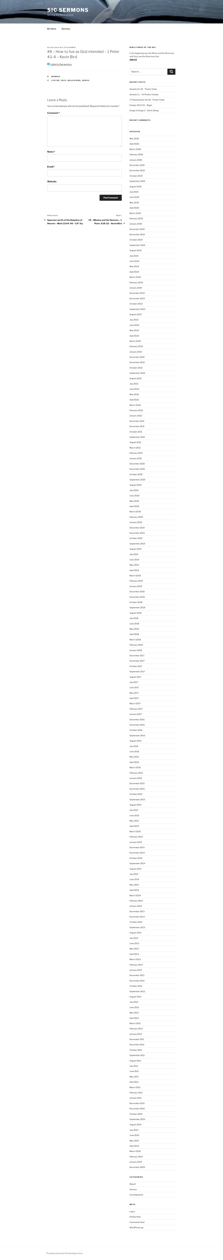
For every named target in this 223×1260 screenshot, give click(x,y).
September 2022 (137, 373)
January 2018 (136, 650)
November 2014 (137, 852)
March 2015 (135, 831)
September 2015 (137, 799)
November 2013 (137, 916)
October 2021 (136, 432)
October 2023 (136, 303)
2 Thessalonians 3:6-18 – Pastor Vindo (147, 100)
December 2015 (137, 783)
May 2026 (134, 138)
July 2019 (134, 554)
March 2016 (135, 767)
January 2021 (136, 458)
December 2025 (137, 165)
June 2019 (134, 559)
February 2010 (136, 1156)
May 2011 (134, 1076)
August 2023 (136, 314)
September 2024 (137, 245)
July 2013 (134, 938)
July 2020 (134, 490)
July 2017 (134, 682)
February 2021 (136, 453)
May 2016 (134, 757)
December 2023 (137, 293)
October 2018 (136, 602)
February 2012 (136, 1028)
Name (51, 151)
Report (133, 1184)
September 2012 (137, 991)
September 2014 (137, 863)
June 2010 (134, 1135)
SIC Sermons (68, 10)
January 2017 (136, 714)
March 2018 (135, 639)
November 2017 (137, 661)
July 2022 (134, 383)
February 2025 (136, 218)
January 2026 (136, 160)
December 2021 (137, 421)
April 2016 (134, 762)
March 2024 (135, 277)
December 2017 (137, 655)
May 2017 (134, 693)
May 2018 (134, 629)
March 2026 (135, 149)
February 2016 (136, 773)
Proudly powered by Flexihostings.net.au (64, 1253)
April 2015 (134, 826)
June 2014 (134, 879)
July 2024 (134, 256)
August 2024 (136, 250)
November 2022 (137, 362)
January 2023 (136, 352)
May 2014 (134, 885)
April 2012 (134, 1018)
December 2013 (137, 911)
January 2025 (136, 224)
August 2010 (136, 1124)
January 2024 (136, 288)
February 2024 (136, 282)
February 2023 (136, 346)
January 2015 (136, 842)
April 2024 (134, 272)
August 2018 (135, 613)
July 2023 (134, 319)
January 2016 (136, 778)
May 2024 (134, 266)
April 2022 (134, 399)
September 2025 (137, 181)
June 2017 (134, 687)
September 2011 (137, 1055)
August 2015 (135, 805)
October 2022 (136, 367)
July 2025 (134, 192)
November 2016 (137, 725)
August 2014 (135, 869)
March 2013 (135, 959)
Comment (53, 113)
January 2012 (136, 1034)
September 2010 (137, 1119)
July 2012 (134, 1002)
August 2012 (135, 996)
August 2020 (136, 485)
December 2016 (137, 719)
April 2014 (134, 890)
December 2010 (137, 1103)
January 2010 (136, 1162)
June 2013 (134, 943)
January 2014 (136, 906)
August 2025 (136, 186)
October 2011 (136, 1050)
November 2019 (137, 533)
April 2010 (134, 1146)
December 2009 (137, 1167)
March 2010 (135, 1151)
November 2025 (137, 170)
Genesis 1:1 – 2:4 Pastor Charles (144, 94)
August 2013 (135, 932)
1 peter (55, 80)
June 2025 (134, 197)
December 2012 (137, 975)
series (86, 80)
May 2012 (134, 1012)
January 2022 (136, 415)
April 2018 (134, 634)
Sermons (66, 29)
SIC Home (51, 29)
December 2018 (137, 591)
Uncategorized (136, 1194)
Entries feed (135, 1217)
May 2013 (134, 948)
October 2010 (136, 1114)
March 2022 (135, 405)
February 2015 (136, 836)
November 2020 (137, 469)
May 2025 (134, 202)
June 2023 (134, 325)
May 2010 (134, 1140)
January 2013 (136, 970)
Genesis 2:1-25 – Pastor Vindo (143, 89)
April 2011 (134, 1082)
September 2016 (137, 735)
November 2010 (137, 1108)
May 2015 (134, 821)
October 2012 (136, 986)
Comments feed (137, 1222)
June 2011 (134, 1071)
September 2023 (137, 309)
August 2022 (135, 378)
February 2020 (136, 517)
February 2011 (136, 1092)
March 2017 (135, 703)
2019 (63, 80)
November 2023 (137, 298)
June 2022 (134, 389)
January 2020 (136, 522)
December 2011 (137, 1039)
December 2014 (137, 847)
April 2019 (134, 570)
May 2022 (134, 394)
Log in (132, 1211)
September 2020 (137, 479)
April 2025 (134, 208)
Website (51, 181)
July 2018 (134, 618)
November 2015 (137, 789)
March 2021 (135, 447)
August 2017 (135, 677)
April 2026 (134, 144)
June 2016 (134, 751)
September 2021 (137, 437)
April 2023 (134, 336)
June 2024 (134, 261)
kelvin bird (74, 80)
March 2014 (135, 895)
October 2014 (136, 858)
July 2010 (134, 1130)
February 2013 (136, 964)
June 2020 (134, 495)
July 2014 (134, 874)
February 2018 (136, 645)
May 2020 (134, 501)
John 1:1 (133, 59)
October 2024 (136, 239)
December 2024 (137, 229)
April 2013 (134, 954)
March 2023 (135, 341)
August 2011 (135, 1060)
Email (51, 166)
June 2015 (134, 815)
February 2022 (136, 410)
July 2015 (134, 810)
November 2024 (137, 234)
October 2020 (136, 474)
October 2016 (136, 730)
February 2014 (136, 900)
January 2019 (136, 586)
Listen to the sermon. (59, 64)
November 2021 (137, 426)
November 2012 (137, 980)
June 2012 (134, 1007)
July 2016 (134, 746)
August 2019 (135, 549)
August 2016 (135, 741)
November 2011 (137, 1044)
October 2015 (136, 794)
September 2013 (137, 927)
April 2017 (134, 698)
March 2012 (135, 1023)
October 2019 (136, 538)
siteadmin (70, 47)
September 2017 (137, 671)
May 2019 (134, 565)
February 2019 (136, 581)
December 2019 (137, 527)
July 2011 (134, 1066)
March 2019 (135, 575)
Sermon (55, 77)
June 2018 (134, 623)
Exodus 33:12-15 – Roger (141, 105)
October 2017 (136, 666)
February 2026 (136, 154)
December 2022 (137, 357)
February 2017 (136, 709)
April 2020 (134, 506)
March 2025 (135, 213)
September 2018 (137, 607)
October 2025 (136, 176)
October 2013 (136, 922)
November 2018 (137, 597)
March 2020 (135, 511)
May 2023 (134, 330)
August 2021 (135, 442)
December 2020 (137, 463)
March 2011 (135, 1087)
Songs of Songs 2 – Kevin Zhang (144, 110)
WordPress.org (136, 1227)
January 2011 (136, 1098)
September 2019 (137, 543)
